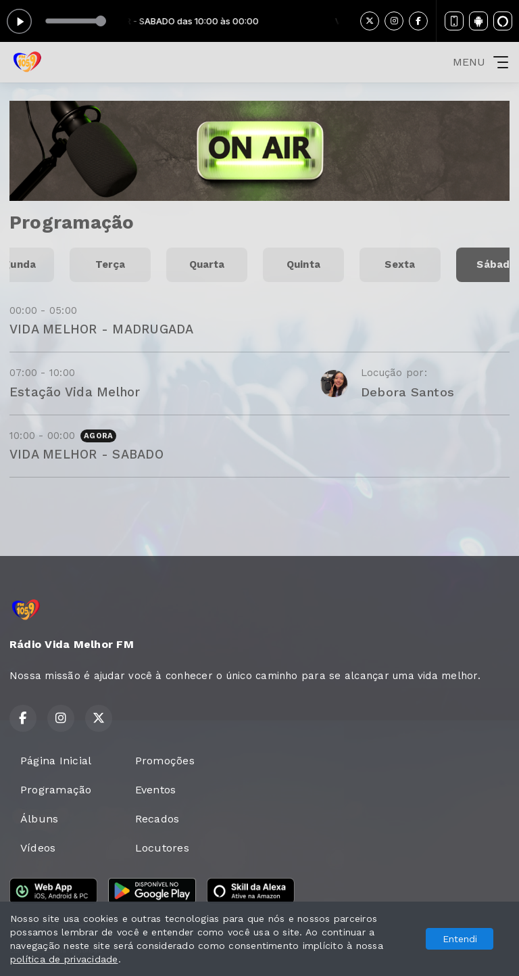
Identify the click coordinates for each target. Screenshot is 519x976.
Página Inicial (55, 760)
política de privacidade (64, 959)
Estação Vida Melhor (75, 392)
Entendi (460, 938)
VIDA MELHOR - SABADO (86, 454)
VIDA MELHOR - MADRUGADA (101, 329)
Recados (157, 818)
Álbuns (39, 818)
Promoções (165, 760)
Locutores (162, 847)
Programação (56, 789)
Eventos (155, 789)
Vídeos (37, 847)
